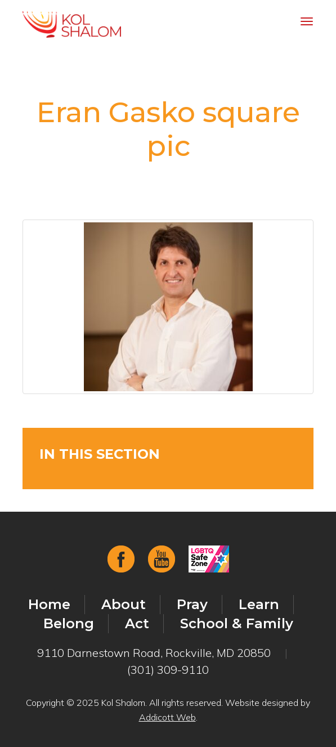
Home (49, 604)
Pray (192, 604)
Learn (259, 604)
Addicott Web (167, 717)
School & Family (236, 623)
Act (137, 623)
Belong (68, 623)
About (123, 604)
